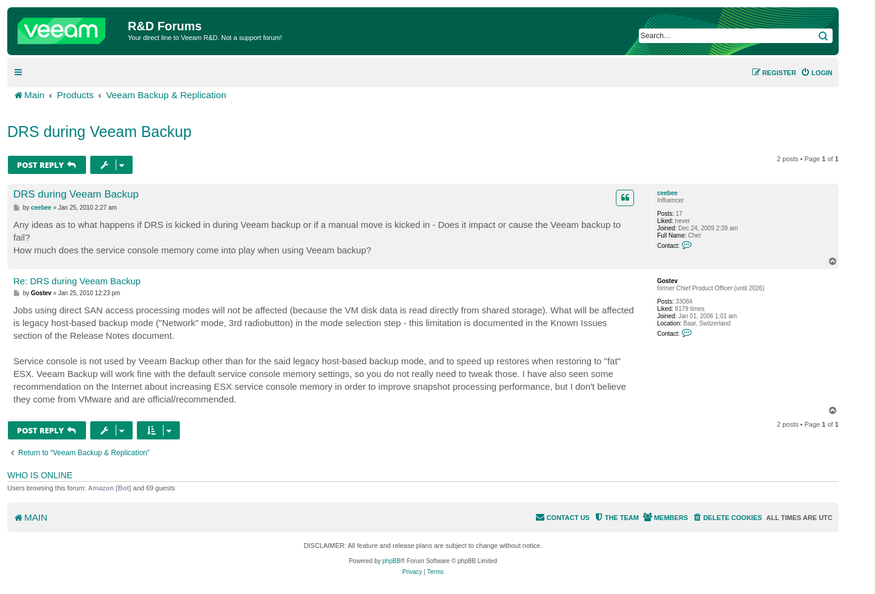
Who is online (39, 475)
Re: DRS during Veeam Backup (76, 281)
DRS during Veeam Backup (99, 131)
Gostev (667, 281)
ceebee (667, 193)
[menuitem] (817, 72)
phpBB (392, 561)
